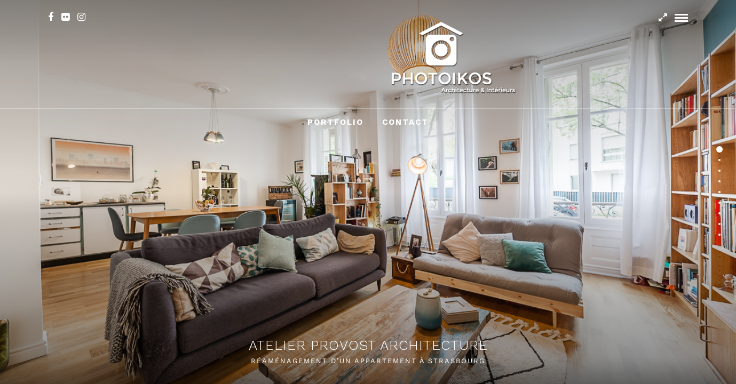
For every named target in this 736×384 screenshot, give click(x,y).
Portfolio (335, 122)
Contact (405, 122)
